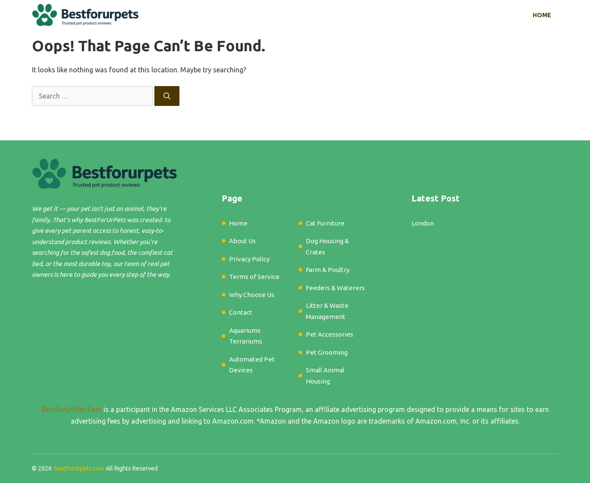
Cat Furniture (325, 223)
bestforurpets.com (79, 468)
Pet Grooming (327, 352)
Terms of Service (254, 276)
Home (542, 15)
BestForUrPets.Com (71, 409)
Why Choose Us (251, 294)
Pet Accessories (329, 334)
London (422, 223)
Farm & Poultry (327, 269)
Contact (240, 312)
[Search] (166, 96)
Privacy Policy (249, 259)
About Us (242, 241)
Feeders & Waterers (335, 287)
